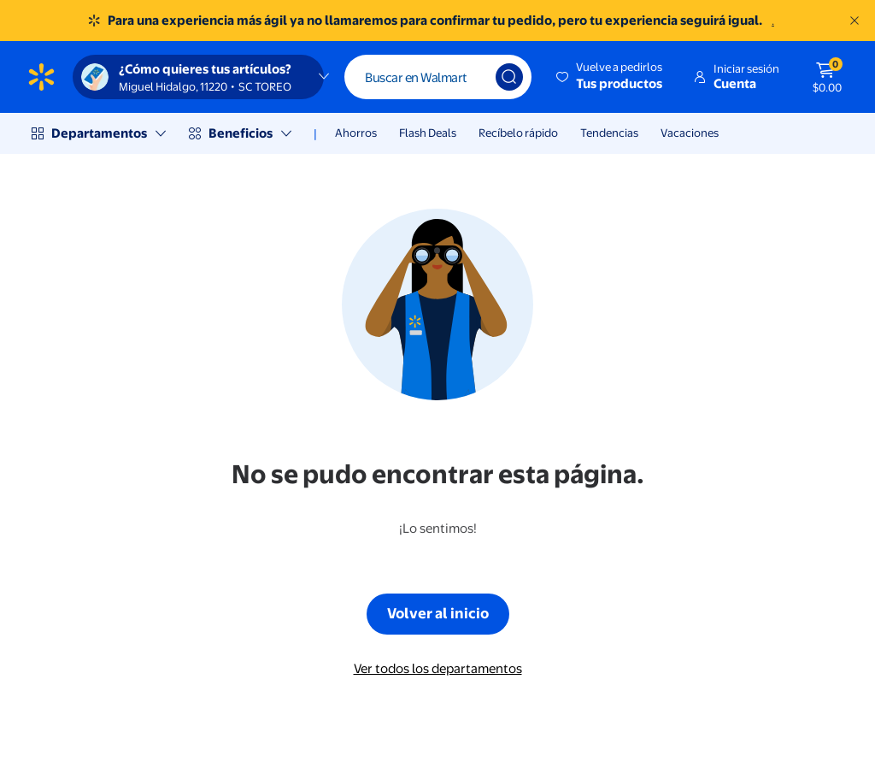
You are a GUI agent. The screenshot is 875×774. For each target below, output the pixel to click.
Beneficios (240, 133)
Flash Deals (427, 132)
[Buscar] (437, 77)
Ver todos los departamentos (438, 668)
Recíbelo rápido (518, 132)
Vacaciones (690, 132)
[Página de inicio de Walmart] (41, 77)
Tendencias (609, 132)
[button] (610, 77)
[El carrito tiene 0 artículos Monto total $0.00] (827, 77)
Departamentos (99, 133)
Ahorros (356, 132)
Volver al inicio (438, 613)
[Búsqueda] (509, 77)
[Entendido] (854, 20)
